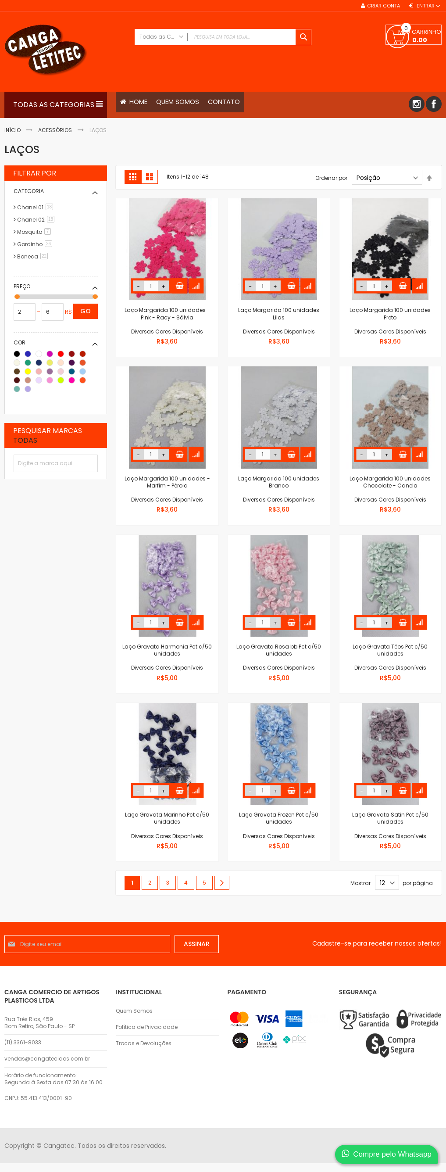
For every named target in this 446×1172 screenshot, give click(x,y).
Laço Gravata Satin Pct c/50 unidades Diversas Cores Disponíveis (390, 825)
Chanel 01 (36, 207)
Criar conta (383, 6)
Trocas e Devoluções (143, 1043)
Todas (25, 441)
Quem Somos (134, 1010)
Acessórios (55, 130)
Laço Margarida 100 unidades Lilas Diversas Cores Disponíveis (278, 321)
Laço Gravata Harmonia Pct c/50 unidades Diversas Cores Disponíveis (167, 657)
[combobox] (223, 37)
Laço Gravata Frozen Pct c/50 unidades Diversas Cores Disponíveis (278, 825)
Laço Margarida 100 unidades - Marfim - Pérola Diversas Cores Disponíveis (167, 489)
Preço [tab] (22, 286)
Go (85, 311)
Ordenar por (331, 178)
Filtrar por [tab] (34, 174)
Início (13, 130)
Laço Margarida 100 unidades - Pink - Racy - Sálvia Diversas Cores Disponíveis (167, 321)
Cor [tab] (19, 343)
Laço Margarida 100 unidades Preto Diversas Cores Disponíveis (390, 321)
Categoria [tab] (29, 191)
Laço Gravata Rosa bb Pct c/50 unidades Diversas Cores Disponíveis (278, 657)
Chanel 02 (37, 220)
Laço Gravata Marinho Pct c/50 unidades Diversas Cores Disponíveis (167, 825)
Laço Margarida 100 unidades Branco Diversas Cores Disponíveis (278, 489)
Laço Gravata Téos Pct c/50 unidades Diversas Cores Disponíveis (390, 657)
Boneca (34, 257)
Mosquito (35, 232)
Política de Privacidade (147, 1027)
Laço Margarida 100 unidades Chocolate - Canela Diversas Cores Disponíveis (390, 489)
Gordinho (36, 244)
